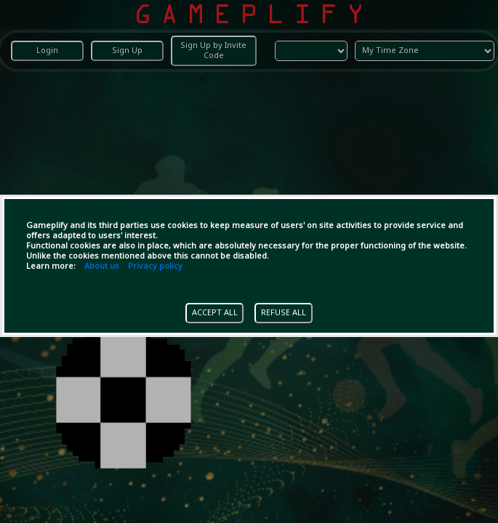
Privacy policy (155, 267)
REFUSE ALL (283, 313)
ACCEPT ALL (215, 313)
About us (101, 267)
